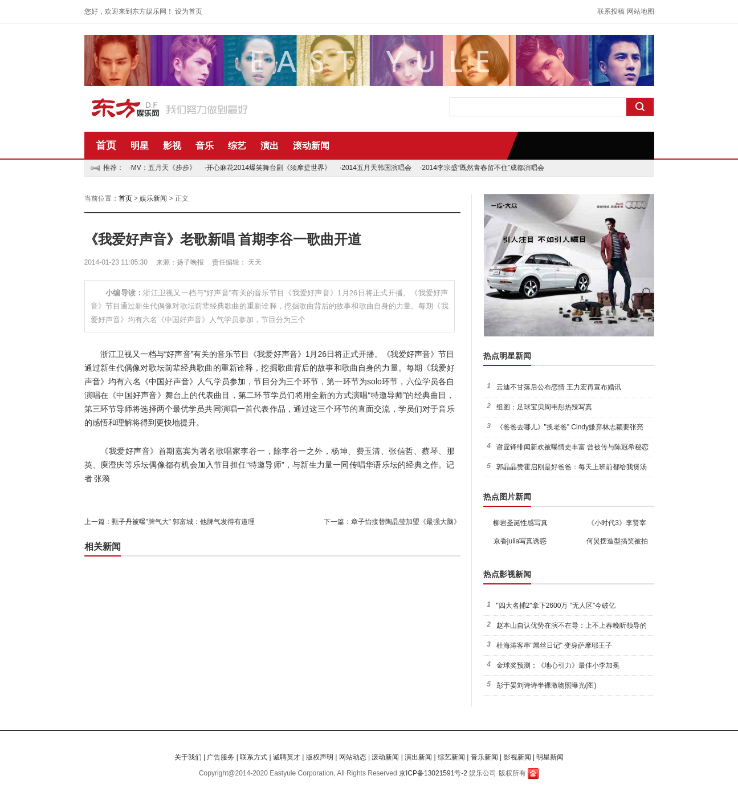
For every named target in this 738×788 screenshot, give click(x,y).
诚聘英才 (286, 757)
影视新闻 (517, 757)
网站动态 (352, 757)
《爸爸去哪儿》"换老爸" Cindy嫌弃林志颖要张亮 (570, 427)
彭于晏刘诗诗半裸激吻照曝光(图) (546, 685)
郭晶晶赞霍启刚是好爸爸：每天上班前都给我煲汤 (571, 467)
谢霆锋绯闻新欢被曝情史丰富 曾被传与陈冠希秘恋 (572, 447)
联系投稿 (611, 11)
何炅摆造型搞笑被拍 (617, 541)
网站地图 (640, 11)
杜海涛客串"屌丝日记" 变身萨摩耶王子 (554, 645)
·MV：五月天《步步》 (162, 168)
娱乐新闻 (153, 198)
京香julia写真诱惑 (520, 541)
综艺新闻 (451, 757)
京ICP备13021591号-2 (433, 773)
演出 (269, 146)
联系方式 (253, 757)
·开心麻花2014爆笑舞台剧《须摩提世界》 (268, 168)
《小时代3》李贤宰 (617, 523)
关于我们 (188, 757)
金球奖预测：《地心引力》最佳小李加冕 (557, 665)
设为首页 (188, 11)
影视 (172, 146)
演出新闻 (418, 757)
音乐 (204, 146)
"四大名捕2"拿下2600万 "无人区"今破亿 (556, 606)
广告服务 (220, 757)
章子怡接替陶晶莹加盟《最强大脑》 (405, 522)
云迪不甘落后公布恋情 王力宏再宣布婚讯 (558, 387)
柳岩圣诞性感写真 (520, 523)
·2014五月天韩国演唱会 (375, 168)
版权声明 (319, 757)
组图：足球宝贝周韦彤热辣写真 (544, 407)
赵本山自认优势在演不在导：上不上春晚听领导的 (571, 625)
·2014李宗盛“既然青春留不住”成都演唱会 (482, 168)
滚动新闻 (311, 146)
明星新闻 (550, 757)
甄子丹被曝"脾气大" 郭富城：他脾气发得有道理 (183, 522)
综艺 (237, 146)
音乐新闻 (484, 757)
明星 (140, 146)
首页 (106, 145)
